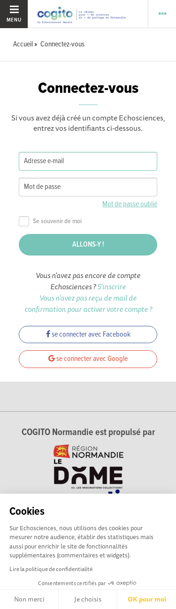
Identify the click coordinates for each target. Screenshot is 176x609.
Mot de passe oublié (129, 204)
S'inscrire (111, 286)
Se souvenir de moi (50, 221)
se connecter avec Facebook (88, 334)
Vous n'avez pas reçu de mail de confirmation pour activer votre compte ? (88, 303)
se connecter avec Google (88, 359)
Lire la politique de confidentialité (50, 568)
